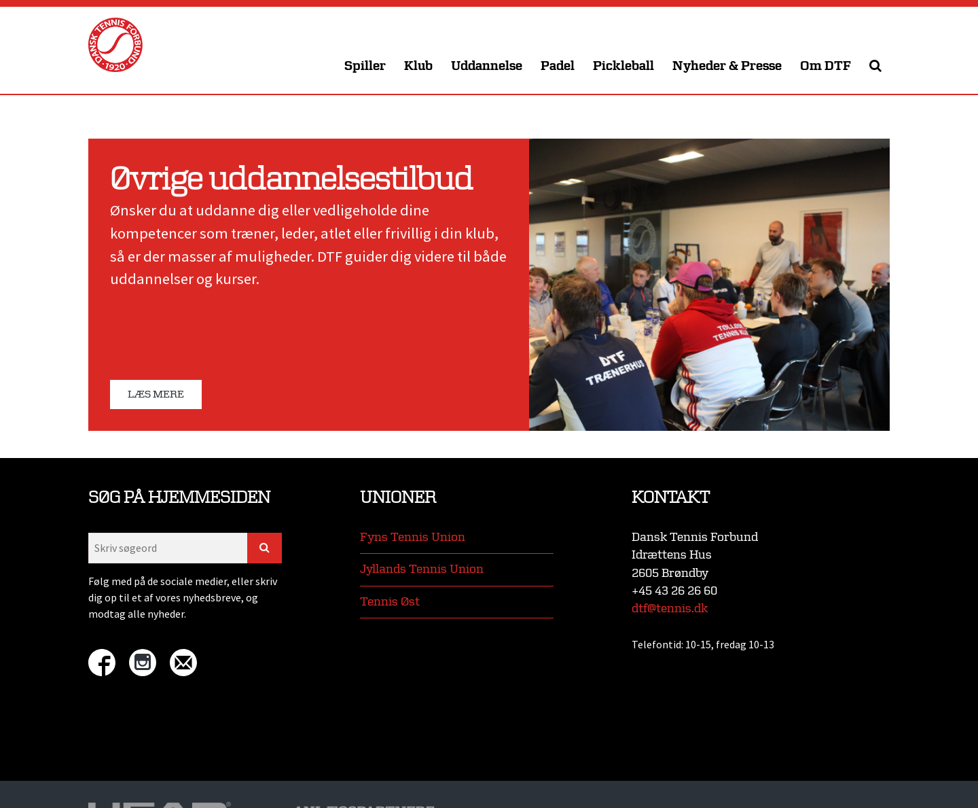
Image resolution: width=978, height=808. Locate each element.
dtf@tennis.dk (670, 608)
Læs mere (156, 394)
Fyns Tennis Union (412, 537)
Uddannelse (486, 66)
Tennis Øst (390, 602)
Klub (418, 66)
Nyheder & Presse (727, 66)
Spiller (365, 66)
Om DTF (825, 66)
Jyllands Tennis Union (422, 569)
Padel (558, 66)
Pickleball (623, 66)
